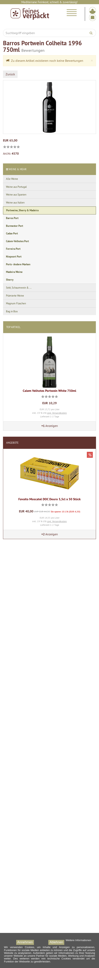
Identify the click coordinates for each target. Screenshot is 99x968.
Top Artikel (13, 327)
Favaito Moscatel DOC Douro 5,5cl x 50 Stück (49, 499)
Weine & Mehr (18, 169)
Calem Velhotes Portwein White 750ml (49, 391)
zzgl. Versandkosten (57, 412)
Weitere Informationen (78, 940)
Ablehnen (56, 942)
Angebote (12, 442)
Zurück (10, 74)
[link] (11, 147)
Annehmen (25, 942)
